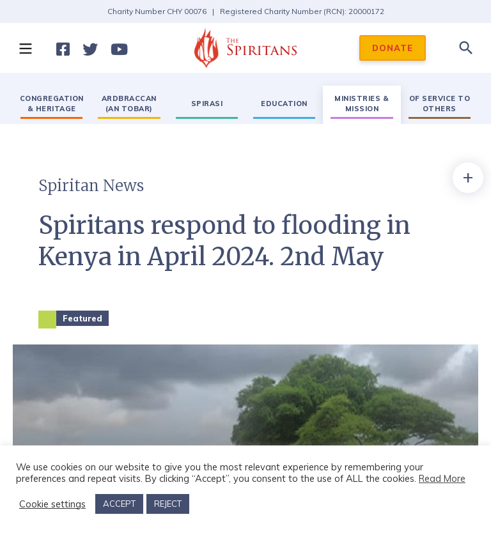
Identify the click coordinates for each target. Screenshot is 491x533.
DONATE (392, 48)
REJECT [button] (168, 503)
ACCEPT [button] (119, 503)
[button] (25, 48)
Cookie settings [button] (52, 504)
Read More (442, 478)
